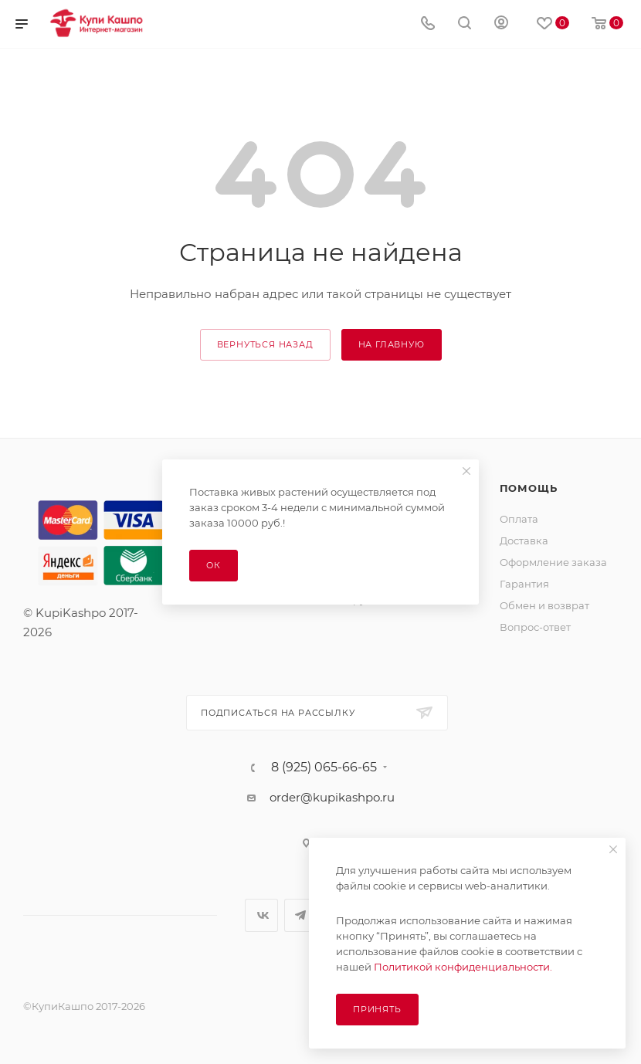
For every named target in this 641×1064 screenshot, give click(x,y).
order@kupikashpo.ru (332, 797)
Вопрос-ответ (535, 627)
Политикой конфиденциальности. (463, 967)
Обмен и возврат (544, 605)
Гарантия (524, 584)
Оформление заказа (553, 562)
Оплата (519, 519)
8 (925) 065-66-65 (324, 767)
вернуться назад (265, 344)
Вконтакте (261, 915)
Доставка (524, 540)
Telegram (300, 915)
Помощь (529, 488)
